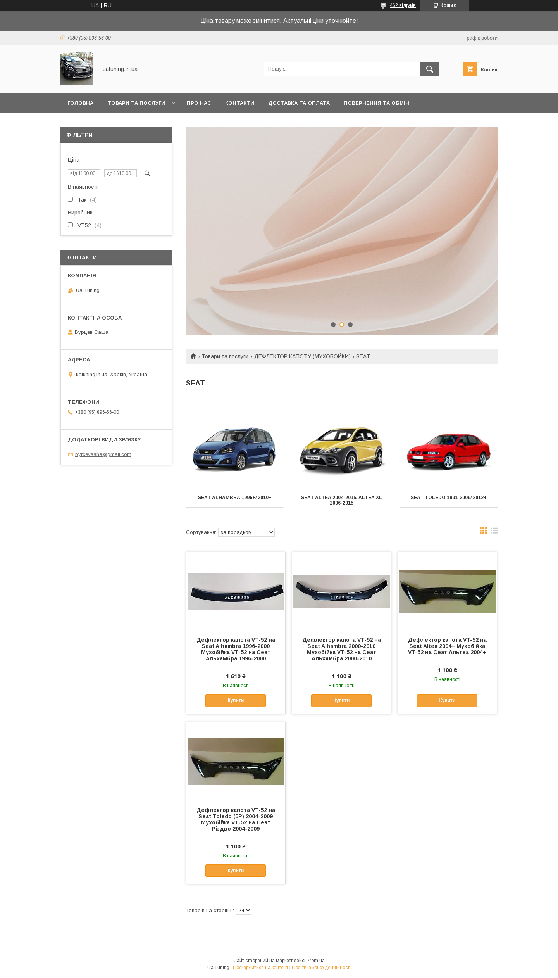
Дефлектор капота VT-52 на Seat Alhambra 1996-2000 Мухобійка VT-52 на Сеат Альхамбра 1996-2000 (235, 649)
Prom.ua (316, 960)
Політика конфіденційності (321, 967)
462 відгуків (403, 5)
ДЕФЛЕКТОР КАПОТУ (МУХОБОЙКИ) (302, 356)
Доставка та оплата (299, 103)
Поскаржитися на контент (260, 967)
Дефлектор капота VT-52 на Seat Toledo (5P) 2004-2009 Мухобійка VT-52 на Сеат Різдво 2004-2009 (235, 819)
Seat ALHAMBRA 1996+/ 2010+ (235, 497)
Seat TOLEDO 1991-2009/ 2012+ (449, 497)
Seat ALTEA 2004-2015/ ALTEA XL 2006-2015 (341, 500)
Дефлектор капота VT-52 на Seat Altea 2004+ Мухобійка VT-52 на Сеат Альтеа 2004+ (447, 646)
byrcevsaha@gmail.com (103, 454)
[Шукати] (429, 69)
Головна (80, 103)
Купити (235, 700)
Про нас (199, 103)
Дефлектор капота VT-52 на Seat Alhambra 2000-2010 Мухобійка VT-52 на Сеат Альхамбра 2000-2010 (341, 649)
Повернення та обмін (376, 103)
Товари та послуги (136, 103)
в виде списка (494, 532)
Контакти (239, 103)
